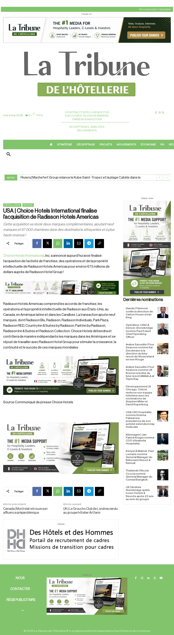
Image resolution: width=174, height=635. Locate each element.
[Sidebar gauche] (61, 448)
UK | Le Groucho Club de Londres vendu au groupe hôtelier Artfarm (90, 510)
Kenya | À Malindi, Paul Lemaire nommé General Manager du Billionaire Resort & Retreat (140, 457)
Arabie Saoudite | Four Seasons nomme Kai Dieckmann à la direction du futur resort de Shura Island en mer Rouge (140, 352)
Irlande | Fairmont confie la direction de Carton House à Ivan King (139, 313)
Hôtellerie (12, 205)
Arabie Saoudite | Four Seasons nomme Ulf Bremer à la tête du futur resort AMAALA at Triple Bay (140, 373)
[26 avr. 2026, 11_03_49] (61, 375)
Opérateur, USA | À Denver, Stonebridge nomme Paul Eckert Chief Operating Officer (139, 331)
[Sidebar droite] (147, 248)
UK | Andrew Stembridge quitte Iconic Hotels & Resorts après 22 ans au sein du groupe (140, 493)
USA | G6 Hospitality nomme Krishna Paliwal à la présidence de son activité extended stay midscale (140, 419)
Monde (28, 205)
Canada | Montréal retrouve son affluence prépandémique (25, 510)
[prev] (159, 177)
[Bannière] (61, 298)
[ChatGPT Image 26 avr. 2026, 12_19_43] (87, 42)
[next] (166, 177)
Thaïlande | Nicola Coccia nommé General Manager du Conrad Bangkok (139, 475)
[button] (8, 154)
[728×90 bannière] (87, 596)
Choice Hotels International (23, 255)
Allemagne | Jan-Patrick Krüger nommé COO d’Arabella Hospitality (140, 439)
